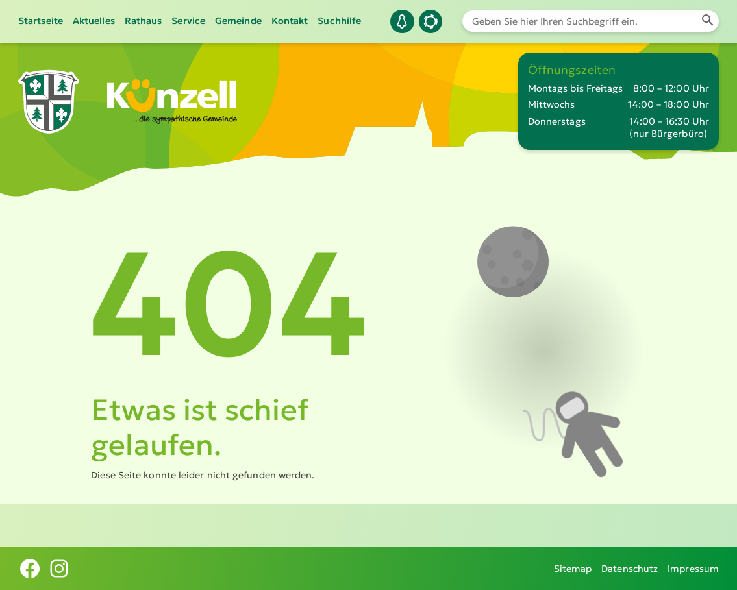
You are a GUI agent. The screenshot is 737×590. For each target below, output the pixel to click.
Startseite (40, 21)
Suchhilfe (339, 21)
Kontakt (289, 21)
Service (188, 21)
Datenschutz (629, 568)
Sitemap (573, 568)
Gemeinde (238, 21)
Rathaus (143, 21)
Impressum (693, 568)
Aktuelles (94, 21)
